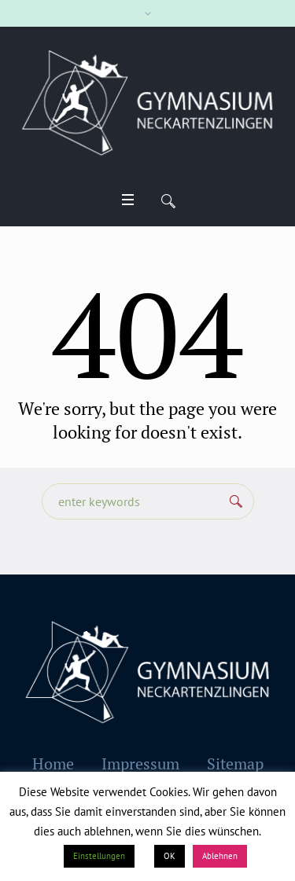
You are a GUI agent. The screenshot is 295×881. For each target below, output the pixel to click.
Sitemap (235, 764)
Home (53, 764)
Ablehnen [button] (220, 855)
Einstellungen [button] (99, 855)
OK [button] (169, 855)
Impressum (140, 764)
